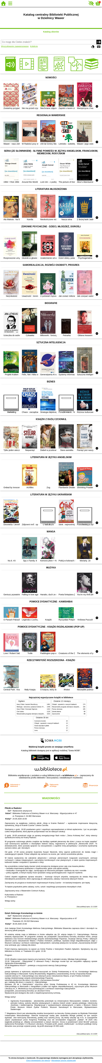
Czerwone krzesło (40, 721)
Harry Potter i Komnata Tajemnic (27, 709)
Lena (36, 730)
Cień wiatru (20, 711)
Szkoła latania (56, 711)
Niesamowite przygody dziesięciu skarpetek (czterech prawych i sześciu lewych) (42, 714)
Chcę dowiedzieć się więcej (38, 1060)
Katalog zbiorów (51, 32)
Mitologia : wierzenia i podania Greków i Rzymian (32, 707)
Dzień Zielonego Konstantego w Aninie (24, 913)
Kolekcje (34, 46)
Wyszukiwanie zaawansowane (15, 46)
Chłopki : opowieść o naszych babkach (64, 704)
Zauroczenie (56, 714)
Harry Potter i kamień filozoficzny (27, 704)
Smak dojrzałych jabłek (41, 725)
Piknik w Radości (13, 808)
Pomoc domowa (57, 709)
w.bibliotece (70, 775)
